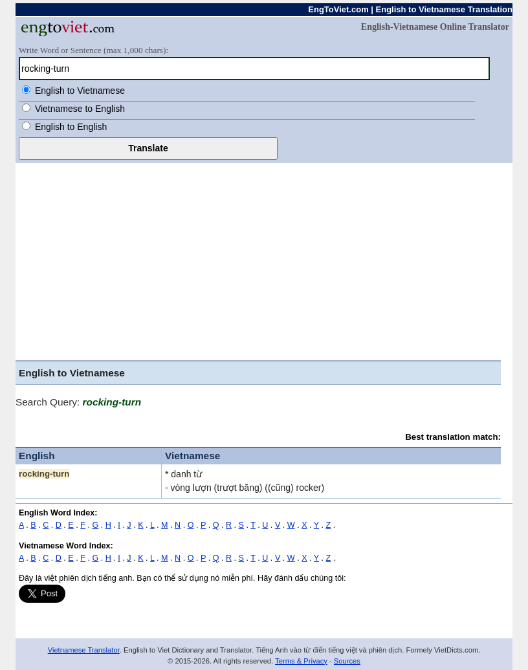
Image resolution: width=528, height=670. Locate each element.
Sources (347, 661)
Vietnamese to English (80, 108)
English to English (71, 127)
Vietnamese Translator (84, 650)
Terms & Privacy (301, 661)
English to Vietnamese (80, 90)
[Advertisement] (258, 263)
